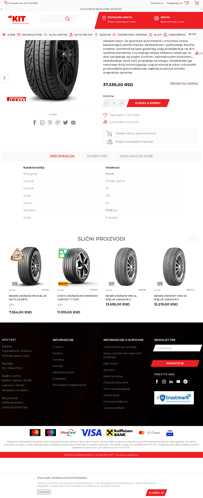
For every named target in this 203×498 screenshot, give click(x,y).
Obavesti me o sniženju (184, 123)
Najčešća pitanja (63, 412)
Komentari (97, 196)
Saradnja (58, 399)
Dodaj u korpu (147, 143)
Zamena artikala (113, 448)
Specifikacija (62, 196)
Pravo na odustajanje (116, 429)
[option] (101, 9)
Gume (73, 43)
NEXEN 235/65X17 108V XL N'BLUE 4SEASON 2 (170, 338)
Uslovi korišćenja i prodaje (120, 387)
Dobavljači (59, 418)
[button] (59, 19)
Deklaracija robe (136, 196)
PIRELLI (111, 250)
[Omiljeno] (186, 4)
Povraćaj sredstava (115, 441)
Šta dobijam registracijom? (70, 425)
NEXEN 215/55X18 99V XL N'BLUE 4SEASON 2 (121, 338)
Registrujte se (174, 3)
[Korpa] (195, 4)
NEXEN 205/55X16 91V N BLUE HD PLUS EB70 (27, 338)
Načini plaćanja (113, 416)
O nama (58, 387)
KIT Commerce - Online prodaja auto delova (28, 43)
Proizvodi (61, 43)
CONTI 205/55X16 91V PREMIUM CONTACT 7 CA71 (77, 338)
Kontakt (58, 406)
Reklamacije (111, 435)
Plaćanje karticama (115, 422)
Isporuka (109, 410)
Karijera (57, 393)
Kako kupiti (110, 403)
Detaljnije (44, 491)
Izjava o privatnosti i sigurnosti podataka (122, 395)
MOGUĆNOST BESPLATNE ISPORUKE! (101, 9)
